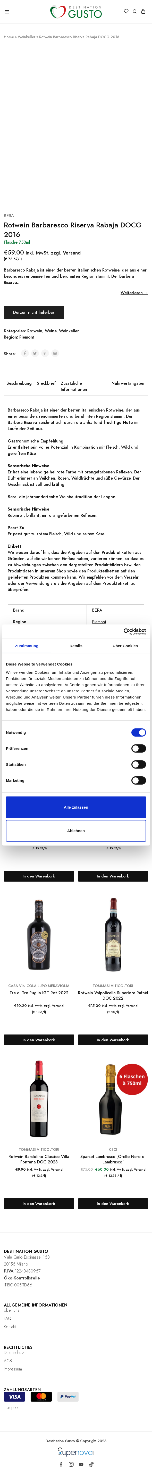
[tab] (19, 386)
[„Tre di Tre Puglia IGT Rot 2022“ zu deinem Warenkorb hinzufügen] (39, 1039)
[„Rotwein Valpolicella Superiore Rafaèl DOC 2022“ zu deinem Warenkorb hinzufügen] (113, 1039)
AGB (8, 1361)
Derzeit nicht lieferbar (34, 312)
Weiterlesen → (134, 293)
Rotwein (34, 331)
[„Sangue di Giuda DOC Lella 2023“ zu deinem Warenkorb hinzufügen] (113, 876)
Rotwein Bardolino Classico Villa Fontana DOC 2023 (39, 1159)
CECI (113, 1149)
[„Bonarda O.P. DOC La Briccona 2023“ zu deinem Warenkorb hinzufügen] (39, 876)
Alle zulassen (76, 807)
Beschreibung (19, 383)
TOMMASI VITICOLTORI (113, 985)
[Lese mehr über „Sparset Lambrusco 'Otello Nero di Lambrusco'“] (113, 1203)
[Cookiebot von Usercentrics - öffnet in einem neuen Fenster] (123, 631)
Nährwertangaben (129, 383)
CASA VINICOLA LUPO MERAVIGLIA (39, 985)
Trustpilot (11, 1407)
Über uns (11, 1310)
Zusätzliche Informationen (74, 386)
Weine (50, 331)
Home (9, 36)
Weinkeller (26, 36)
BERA (9, 216)
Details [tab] (76, 646)
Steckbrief (46, 383)
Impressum (13, 1369)
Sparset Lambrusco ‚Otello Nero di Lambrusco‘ (113, 1159)
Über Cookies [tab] (125, 646)
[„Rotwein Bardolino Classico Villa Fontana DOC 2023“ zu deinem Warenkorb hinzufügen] (39, 1203)
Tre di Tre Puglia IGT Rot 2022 (39, 993)
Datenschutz (14, 1353)
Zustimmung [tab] (26, 646)
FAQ (7, 1318)
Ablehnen (76, 830)
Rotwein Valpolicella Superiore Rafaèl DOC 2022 (113, 995)
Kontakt (10, 1327)
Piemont (27, 337)
